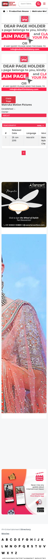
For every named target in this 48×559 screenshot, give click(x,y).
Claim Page (8, 99)
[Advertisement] (24, 444)
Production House (18, 11)
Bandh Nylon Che (44, 140)
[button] (44, 4)
